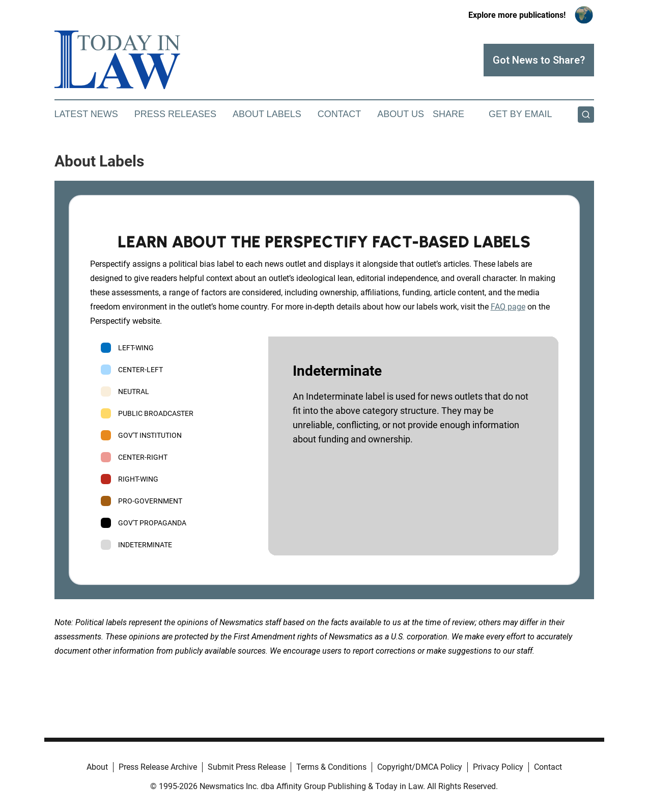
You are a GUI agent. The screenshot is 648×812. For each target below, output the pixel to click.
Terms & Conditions (331, 767)
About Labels (267, 114)
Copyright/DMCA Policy (419, 767)
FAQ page (508, 307)
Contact (339, 114)
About (97, 767)
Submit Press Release (247, 767)
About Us (400, 114)
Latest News (86, 114)
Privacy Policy (498, 767)
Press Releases (175, 114)
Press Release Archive (158, 767)
